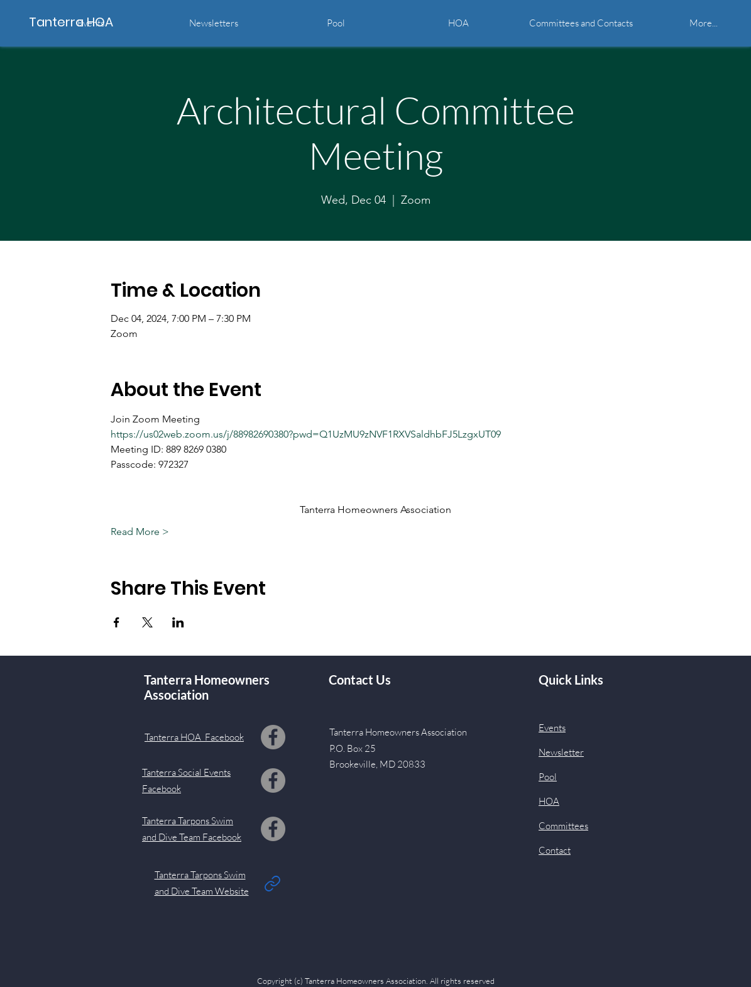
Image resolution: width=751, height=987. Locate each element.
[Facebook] (273, 737)
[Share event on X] (147, 622)
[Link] (272, 883)
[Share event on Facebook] (117, 622)
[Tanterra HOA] (85, 22)
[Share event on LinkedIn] (178, 622)
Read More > (140, 532)
